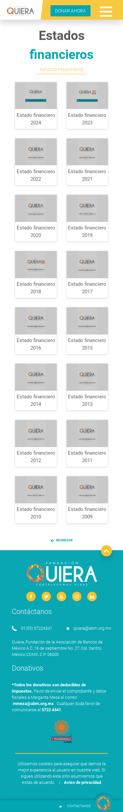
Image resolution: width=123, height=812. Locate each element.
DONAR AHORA (70, 10)
